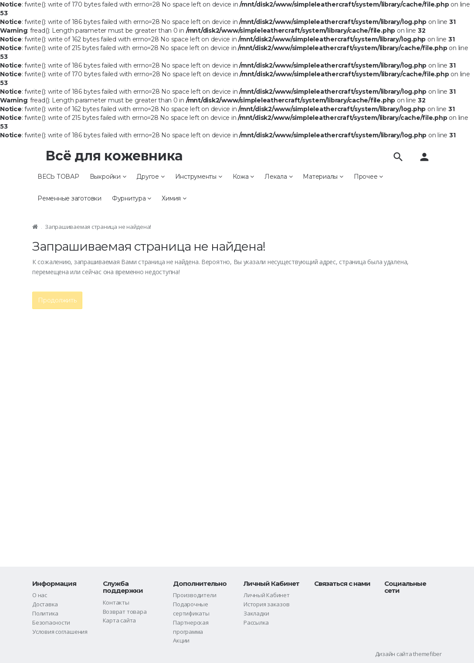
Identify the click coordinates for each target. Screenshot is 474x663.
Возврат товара (125, 611)
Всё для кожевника (114, 156)
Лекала (278, 176)
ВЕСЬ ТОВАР (58, 176)
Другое (150, 176)
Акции (181, 640)
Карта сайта (119, 620)
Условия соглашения (60, 632)
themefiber (427, 654)
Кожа (243, 176)
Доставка (45, 604)
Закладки (256, 613)
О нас (39, 595)
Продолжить (57, 300)
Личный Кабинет (267, 595)
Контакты (116, 602)
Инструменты (198, 176)
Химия (174, 198)
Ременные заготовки (69, 198)
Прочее (368, 176)
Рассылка (256, 622)
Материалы (323, 176)
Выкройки (108, 176)
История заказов (267, 604)
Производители (194, 595)
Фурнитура (131, 198)
